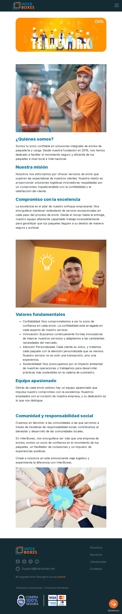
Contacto (96, 569)
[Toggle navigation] (116, 5)
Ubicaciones (98, 561)
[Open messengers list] (113, 603)
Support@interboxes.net (38, 568)
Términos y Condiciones (29, 587)
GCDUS (61, 576)
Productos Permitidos (57, 587)
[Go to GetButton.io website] (113, 610)
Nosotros (96, 547)
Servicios (96, 554)
